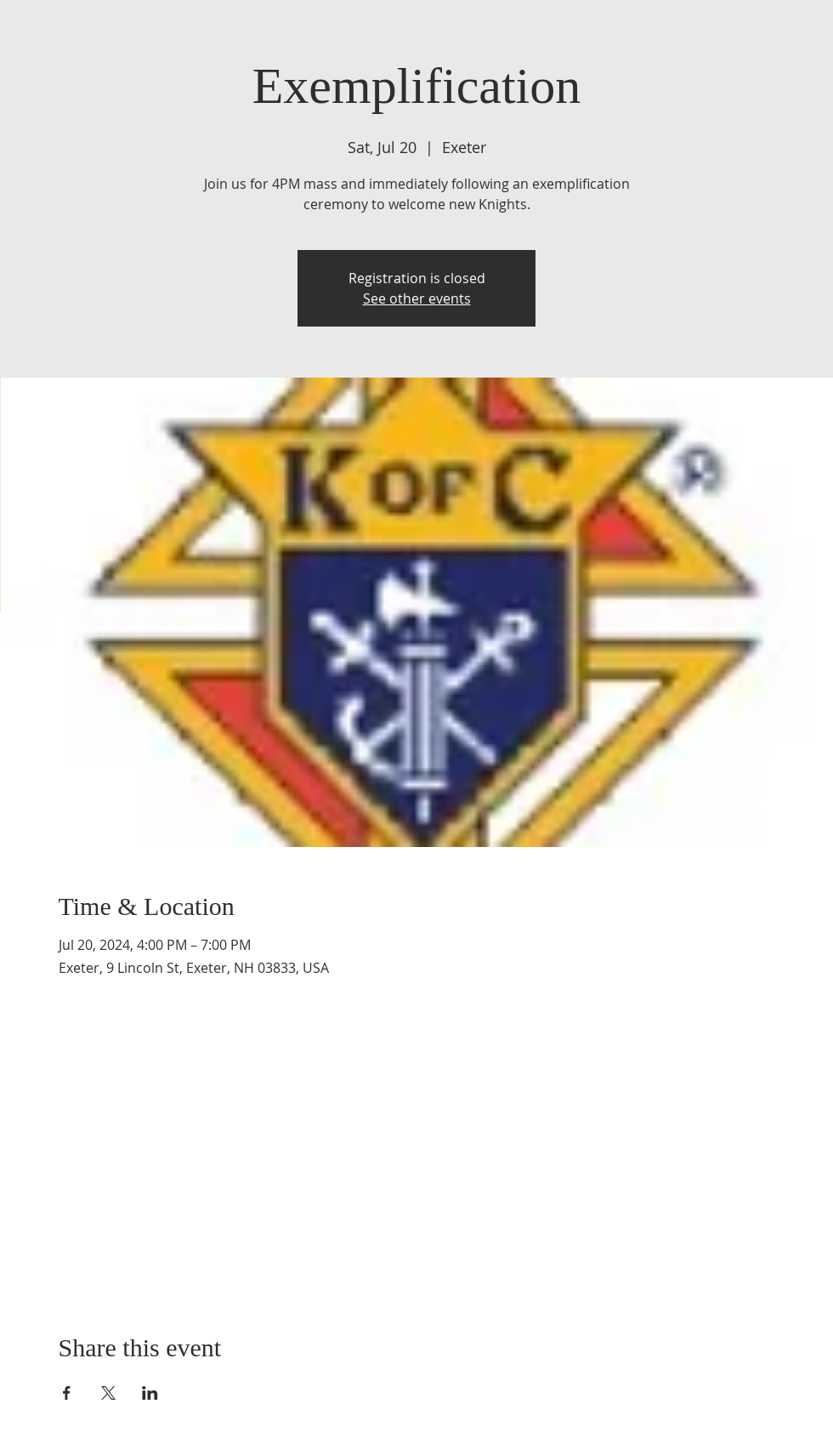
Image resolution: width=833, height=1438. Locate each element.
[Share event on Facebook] (67, 1393)
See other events (417, 298)
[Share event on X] (108, 1393)
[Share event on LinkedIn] (150, 1393)
